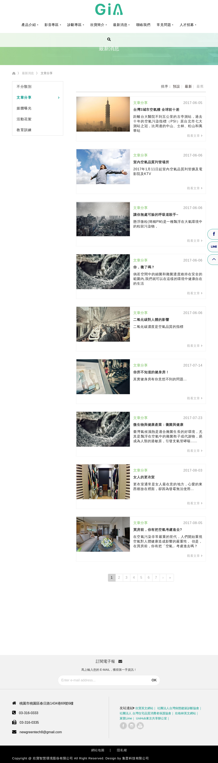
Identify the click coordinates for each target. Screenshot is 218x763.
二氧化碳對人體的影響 (151, 319)
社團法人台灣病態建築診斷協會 (178, 708)
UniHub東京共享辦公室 (151, 718)
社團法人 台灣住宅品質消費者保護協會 (145, 713)
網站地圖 (98, 750)
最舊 (200, 86)
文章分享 (24, 97)
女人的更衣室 (144, 477)
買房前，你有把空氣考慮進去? (157, 529)
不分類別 (24, 86)
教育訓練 (24, 130)
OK (154, 680)
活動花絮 (24, 119)
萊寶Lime (126, 718)
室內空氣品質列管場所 (151, 162)
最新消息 (28, 73)
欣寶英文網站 (144, 708)
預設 (176, 86)
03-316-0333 (28, 713)
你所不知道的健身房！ (151, 372)
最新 (188, 86)
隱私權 (122, 750)
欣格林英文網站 (185, 713)
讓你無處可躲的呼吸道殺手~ (155, 214)
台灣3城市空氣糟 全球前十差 (156, 109)
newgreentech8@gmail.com (41, 732)
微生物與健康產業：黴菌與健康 (158, 424)
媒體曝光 (24, 108)
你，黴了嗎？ (144, 267)
